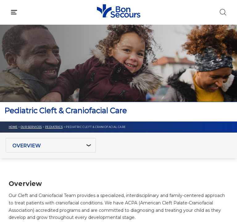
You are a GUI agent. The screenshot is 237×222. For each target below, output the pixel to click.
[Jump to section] (51, 145)
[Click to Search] (223, 12)
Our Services (31, 127)
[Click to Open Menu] (14, 12)
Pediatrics (54, 127)
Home (13, 127)
